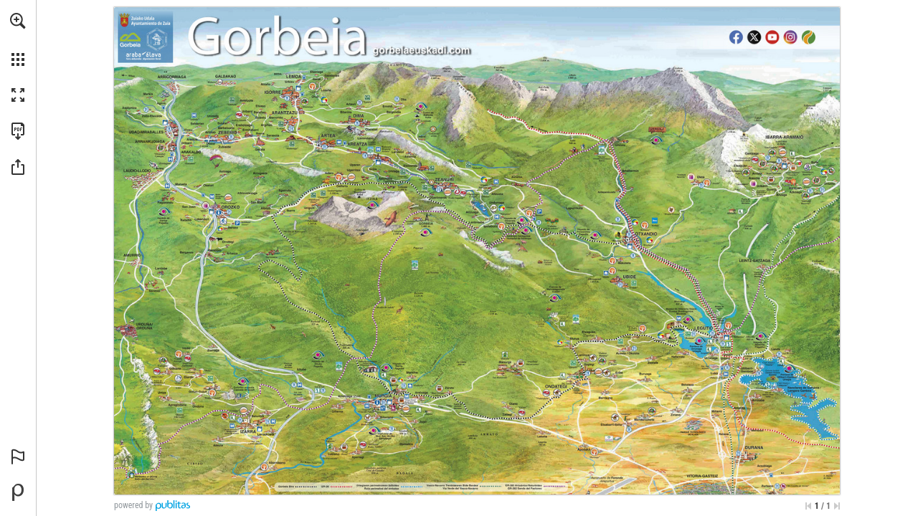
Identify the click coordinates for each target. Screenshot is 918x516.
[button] (18, 21)
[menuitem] (18, 39)
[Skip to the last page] (837, 506)
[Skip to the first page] (808, 506)
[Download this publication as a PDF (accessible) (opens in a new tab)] (18, 131)
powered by (133, 505)
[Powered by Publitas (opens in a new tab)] (18, 492)
